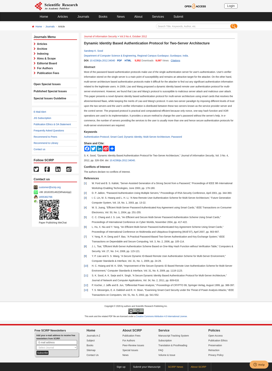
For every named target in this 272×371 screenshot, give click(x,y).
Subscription (165, 340)
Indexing (42, 53)
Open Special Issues (47, 84)
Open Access (215, 335)
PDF (119, 60)
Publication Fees (47, 73)
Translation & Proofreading (172, 345)
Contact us (39, 149)
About (138, 16)
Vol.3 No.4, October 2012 (133, 36)
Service (163, 330)
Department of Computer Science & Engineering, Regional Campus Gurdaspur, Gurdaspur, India (136, 55)
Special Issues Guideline (50, 98)
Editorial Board (46, 63)
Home (44, 16)
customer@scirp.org (50, 187)
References (91, 178)
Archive (41, 48)
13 (86, 290)
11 (86, 275)
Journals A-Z (93, 335)
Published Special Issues (50, 91)
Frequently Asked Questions (49, 130)
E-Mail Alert (40, 111)
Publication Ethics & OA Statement (52, 124)
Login (231, 6)
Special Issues (130, 350)
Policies (214, 330)
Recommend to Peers (45, 136)
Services (158, 16)
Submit (178, 16)
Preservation (215, 345)
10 (86, 265)
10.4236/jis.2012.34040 (102, 60)
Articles (63, 16)
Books (103, 16)
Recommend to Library (46, 143)
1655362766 (45, 197)
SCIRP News (175, 366)
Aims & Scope (46, 58)
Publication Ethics (218, 340)
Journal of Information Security (100, 36)
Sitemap (91, 350)
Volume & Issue (166, 355)
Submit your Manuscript (146, 366)
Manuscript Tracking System (173, 335)
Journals (83, 16)
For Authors (44, 68)
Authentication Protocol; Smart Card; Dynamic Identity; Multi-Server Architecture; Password (133, 136)
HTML (128, 60)
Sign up (121, 366)
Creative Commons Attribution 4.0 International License (161, 316)
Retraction (213, 350)
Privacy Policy (215, 355)
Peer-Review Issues (133, 345)
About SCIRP (132, 330)
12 (86, 285)
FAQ (160, 350)
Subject (91, 340)
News (121, 16)
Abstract (89, 67)
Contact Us (93, 355)
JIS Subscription (42, 118)
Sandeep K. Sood (93, 50)
